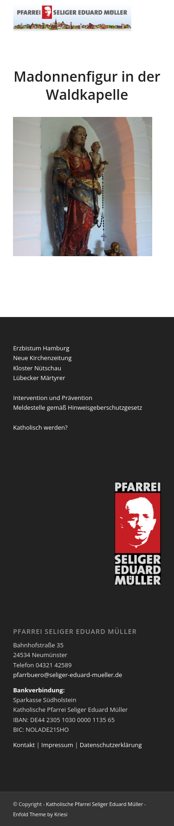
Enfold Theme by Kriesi (40, 814)
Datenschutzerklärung (111, 745)
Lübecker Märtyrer (39, 378)
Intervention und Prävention (52, 398)
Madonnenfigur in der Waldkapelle (86, 85)
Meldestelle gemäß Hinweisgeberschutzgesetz (77, 407)
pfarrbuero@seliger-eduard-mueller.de (67, 675)
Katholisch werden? (40, 427)
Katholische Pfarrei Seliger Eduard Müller (94, 803)
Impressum (57, 745)
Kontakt (24, 745)
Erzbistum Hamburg (41, 348)
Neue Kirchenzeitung (42, 358)
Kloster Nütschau (37, 368)
